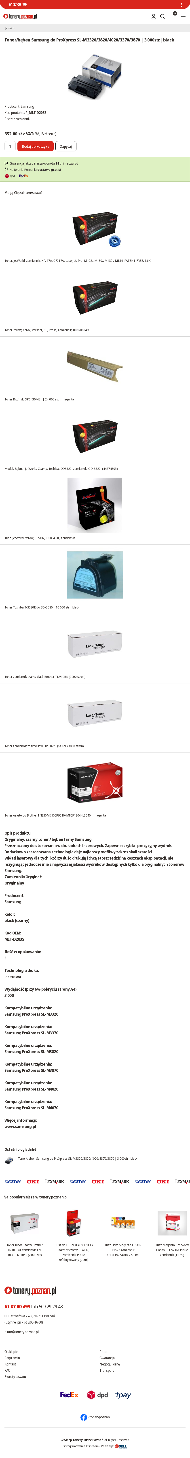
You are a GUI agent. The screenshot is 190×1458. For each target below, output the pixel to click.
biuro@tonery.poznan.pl (21, 1331)
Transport (106, 1370)
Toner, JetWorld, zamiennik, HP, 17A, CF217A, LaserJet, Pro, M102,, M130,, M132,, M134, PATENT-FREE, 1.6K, (77, 260)
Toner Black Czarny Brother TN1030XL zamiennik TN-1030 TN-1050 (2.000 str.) (24, 1250)
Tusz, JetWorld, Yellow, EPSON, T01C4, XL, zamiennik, (40, 538)
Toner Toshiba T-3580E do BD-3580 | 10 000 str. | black (41, 607)
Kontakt (10, 1364)
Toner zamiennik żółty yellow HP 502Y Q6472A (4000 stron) (44, 746)
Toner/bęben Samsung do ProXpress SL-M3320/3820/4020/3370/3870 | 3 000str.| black (77, 1158)
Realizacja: (114, 1446)
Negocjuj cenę (109, 1364)
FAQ (7, 1370)
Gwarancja (107, 1357)
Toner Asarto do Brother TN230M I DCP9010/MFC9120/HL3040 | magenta (55, 815)
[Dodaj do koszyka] (35, 146)
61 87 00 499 (17, 4)
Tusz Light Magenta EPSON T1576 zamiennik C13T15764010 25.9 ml (122, 1250)
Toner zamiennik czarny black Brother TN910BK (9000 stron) (44, 676)
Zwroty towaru (15, 1376)
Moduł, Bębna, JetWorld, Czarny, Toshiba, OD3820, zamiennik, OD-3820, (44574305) (61, 468)
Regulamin (12, 1357)
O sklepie (11, 1351)
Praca (103, 1351)
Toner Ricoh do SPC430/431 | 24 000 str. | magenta (39, 399)
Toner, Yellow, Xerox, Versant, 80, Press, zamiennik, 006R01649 (46, 330)
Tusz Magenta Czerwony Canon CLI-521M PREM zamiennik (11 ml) (172, 1250)
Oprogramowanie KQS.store (81, 1446)
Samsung (27, 106)
